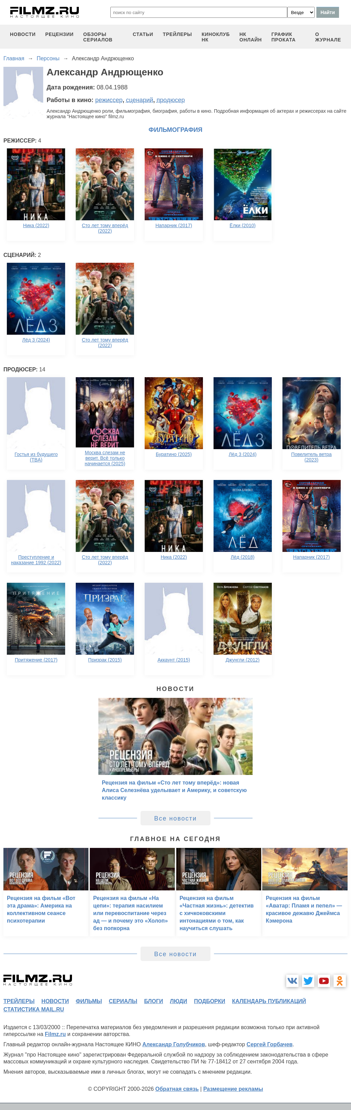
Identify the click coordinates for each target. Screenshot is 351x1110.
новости (23, 34)
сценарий (139, 100)
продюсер (171, 100)
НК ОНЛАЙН (251, 37)
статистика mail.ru (33, 1009)
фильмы (89, 1001)
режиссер (109, 100)
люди (178, 1001)
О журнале (328, 37)
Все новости (175, 818)
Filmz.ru (55, 1034)
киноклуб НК (216, 37)
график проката (283, 37)
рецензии (59, 34)
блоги (153, 1001)
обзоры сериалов (98, 37)
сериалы (123, 1001)
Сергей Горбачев (269, 1044)
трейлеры (177, 34)
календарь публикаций (269, 1001)
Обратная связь (177, 1089)
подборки (209, 1001)
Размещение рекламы (233, 1089)
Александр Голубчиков (173, 1044)
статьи (143, 34)
